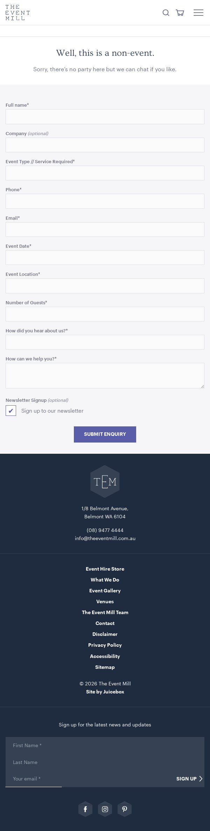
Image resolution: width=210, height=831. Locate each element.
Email (13, 217)
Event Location (23, 274)
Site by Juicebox (105, 691)
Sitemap (105, 667)
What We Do (105, 580)
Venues (105, 601)
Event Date (18, 245)
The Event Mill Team (105, 612)
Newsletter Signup (26, 400)
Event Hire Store (105, 569)
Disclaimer (105, 634)
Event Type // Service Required (40, 161)
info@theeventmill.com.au (105, 538)
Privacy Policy (105, 645)
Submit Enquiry (105, 434)
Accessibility (105, 656)
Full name (17, 104)
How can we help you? (31, 358)
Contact (105, 623)
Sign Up (186, 779)
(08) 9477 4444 (105, 530)
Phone (14, 189)
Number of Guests (26, 302)
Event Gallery (105, 590)
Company (16, 133)
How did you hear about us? (37, 330)
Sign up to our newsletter (52, 410)
